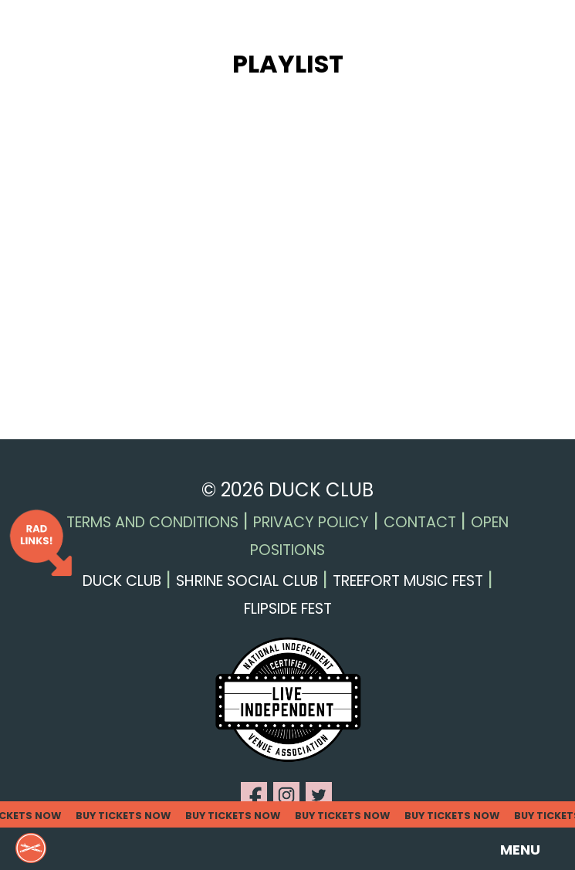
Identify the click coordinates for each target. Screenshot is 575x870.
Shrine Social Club (247, 580)
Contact (420, 522)
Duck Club (122, 580)
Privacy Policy (311, 522)
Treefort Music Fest (408, 580)
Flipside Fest (288, 608)
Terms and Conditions (152, 522)
